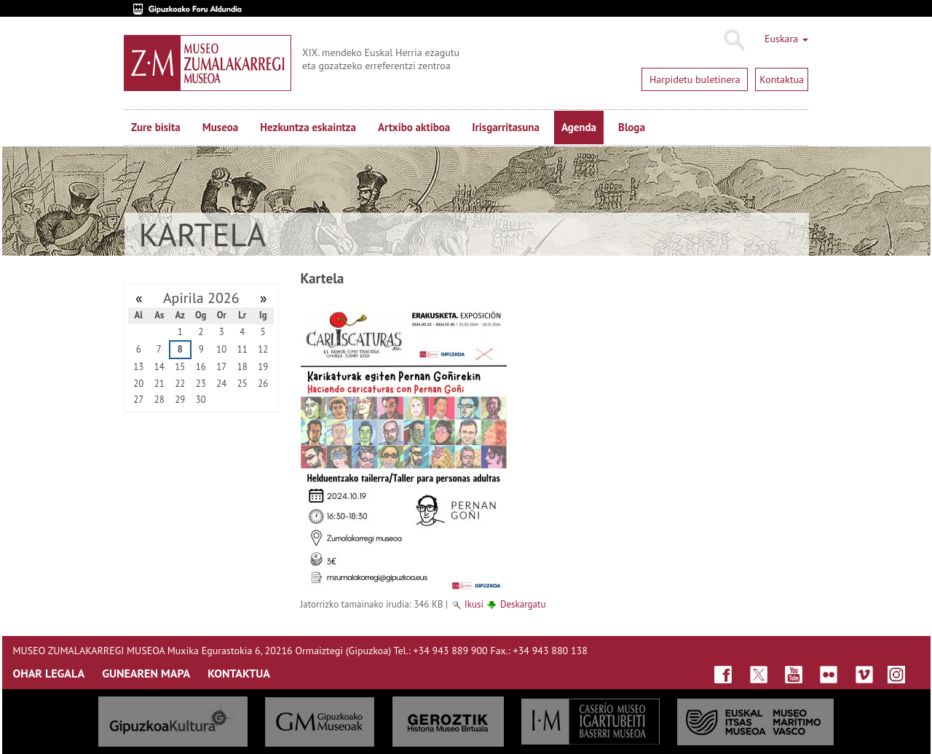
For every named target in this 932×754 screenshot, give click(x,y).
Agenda (578, 127)
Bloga (631, 127)
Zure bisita (156, 127)
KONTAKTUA (239, 673)
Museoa (220, 127)
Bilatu (733, 40)
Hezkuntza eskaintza (308, 127)
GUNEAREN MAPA (146, 673)
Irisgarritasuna (506, 127)
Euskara (786, 38)
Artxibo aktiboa (414, 127)
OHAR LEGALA (49, 673)
